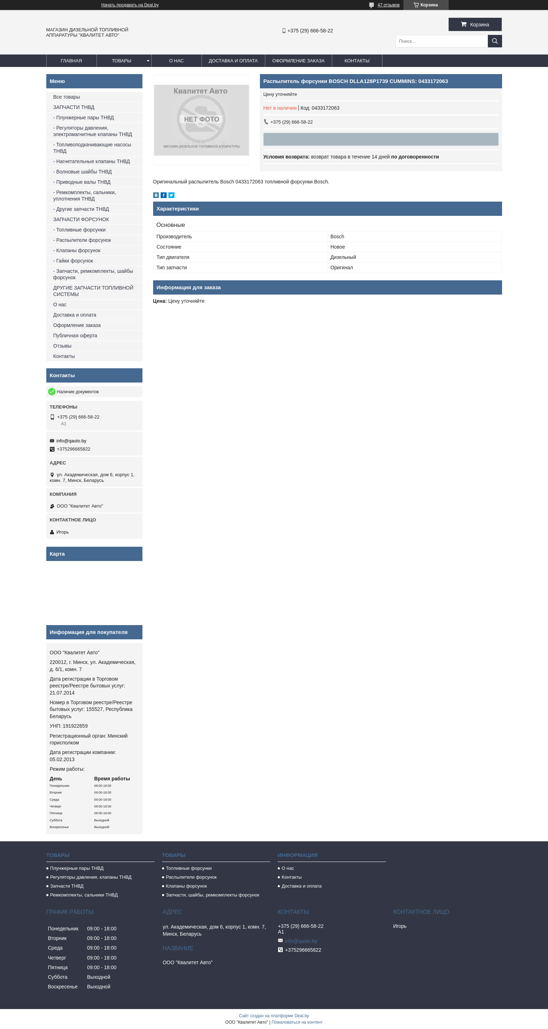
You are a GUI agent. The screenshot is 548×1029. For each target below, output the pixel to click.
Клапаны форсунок (186, 886)
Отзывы (62, 346)
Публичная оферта (75, 335)
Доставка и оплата (233, 60)
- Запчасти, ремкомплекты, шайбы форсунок (93, 274)
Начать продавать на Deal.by (130, 4)
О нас (176, 60)
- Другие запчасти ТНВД (81, 209)
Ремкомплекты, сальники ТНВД (84, 895)
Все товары (66, 97)
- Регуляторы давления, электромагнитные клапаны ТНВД (92, 131)
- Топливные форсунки (79, 230)
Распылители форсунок (191, 877)
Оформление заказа (298, 60)
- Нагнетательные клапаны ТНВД (91, 161)
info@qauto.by (72, 440)
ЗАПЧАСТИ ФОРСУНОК (81, 219)
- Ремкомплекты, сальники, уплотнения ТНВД (84, 195)
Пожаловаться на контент (297, 1022)
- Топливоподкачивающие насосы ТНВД (92, 148)
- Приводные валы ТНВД (82, 182)
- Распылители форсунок (82, 240)
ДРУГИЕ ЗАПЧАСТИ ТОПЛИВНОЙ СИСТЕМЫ (93, 291)
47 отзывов (388, 4)
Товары (121, 60)
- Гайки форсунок (73, 261)
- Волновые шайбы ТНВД (82, 172)
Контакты (357, 60)
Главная (71, 60)
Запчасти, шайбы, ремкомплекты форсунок (212, 895)
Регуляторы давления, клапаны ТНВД (91, 877)
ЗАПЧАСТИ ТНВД (73, 107)
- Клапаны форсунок (76, 250)
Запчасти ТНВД (67, 886)
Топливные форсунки (189, 868)
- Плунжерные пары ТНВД (83, 117)
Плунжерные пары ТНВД (77, 868)
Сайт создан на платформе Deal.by (274, 1015)
